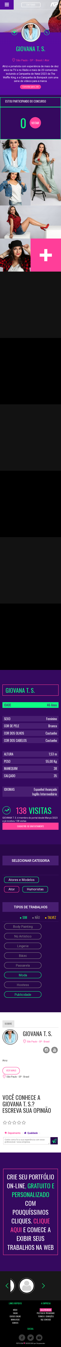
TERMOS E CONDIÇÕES (46, 1316)
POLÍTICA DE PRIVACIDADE (46, 1313)
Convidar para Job (30, 87)
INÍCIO (15, 1310)
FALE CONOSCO (46, 1319)
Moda (23, 975)
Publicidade (22, 995)
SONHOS (15, 1323)
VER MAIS (11, 1070)
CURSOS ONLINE (15, 1316)
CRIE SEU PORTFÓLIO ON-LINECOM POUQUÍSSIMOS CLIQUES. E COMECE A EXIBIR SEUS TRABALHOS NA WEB (30, 1211)
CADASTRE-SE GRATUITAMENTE (30, 826)
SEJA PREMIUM (46, 1310)
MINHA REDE (15, 1319)
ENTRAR (31, 5)
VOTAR (35, 122)
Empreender (40, 1343)
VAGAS (15, 1313)
